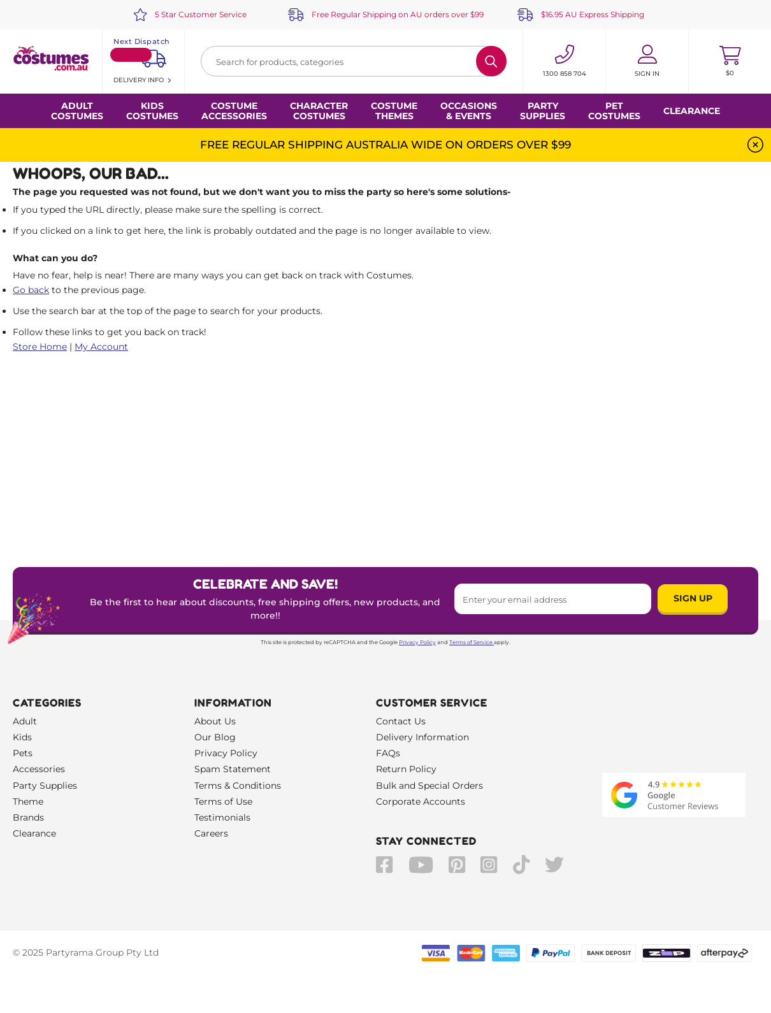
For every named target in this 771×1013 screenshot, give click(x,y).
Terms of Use (223, 801)
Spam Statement (232, 769)
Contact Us (401, 721)
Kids (22, 737)
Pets (22, 753)
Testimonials (222, 817)
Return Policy (406, 769)
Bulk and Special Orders (429, 785)
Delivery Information (422, 737)
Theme (28, 801)
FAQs (388, 753)
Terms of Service (471, 642)
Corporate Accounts (420, 801)
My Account (101, 346)
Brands (28, 817)
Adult (25, 721)
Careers (211, 833)
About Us (215, 721)
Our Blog (215, 737)
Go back (31, 290)
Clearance (691, 111)
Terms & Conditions (237, 785)
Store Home (40, 346)
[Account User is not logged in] (647, 61)
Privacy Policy (417, 642)
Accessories (39, 769)
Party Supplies (45, 785)
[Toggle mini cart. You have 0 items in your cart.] (730, 61)
